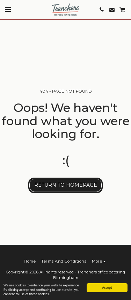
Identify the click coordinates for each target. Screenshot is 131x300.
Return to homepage (65, 185)
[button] (8, 9)
